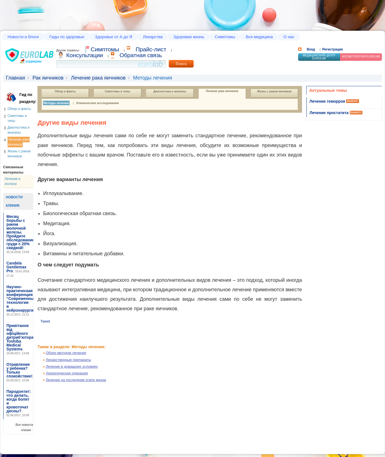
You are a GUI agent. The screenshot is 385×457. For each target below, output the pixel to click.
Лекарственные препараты (68, 360)
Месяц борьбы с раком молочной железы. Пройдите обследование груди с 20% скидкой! (20, 232)
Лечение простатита (329, 112)
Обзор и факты (19, 109)
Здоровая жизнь (188, 36)
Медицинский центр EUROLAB (319, 57)
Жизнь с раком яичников (274, 91)
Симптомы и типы (117, 91)
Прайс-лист (151, 49)
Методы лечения (56, 103)
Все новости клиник (24, 427)
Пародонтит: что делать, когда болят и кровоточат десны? (18, 401)
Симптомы (225, 36)
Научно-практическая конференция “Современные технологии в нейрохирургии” (22, 298)
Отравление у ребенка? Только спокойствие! (19, 370)
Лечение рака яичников (98, 78)
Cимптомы (105, 49)
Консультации (84, 55)
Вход (311, 49)
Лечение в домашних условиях (72, 366)
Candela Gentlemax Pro (16, 267)
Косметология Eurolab (361, 56)
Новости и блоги (23, 36)
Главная (15, 78)
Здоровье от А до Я (113, 36)
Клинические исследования (97, 103)
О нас (288, 36)
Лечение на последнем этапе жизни (76, 380)
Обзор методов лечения (66, 353)
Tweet (45, 321)
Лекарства (153, 36)
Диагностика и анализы (169, 91)
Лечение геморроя (327, 101)
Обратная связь (141, 55)
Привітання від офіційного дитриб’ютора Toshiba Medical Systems (20, 337)
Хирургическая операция (67, 373)
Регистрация (332, 49)
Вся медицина (259, 36)
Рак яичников (47, 78)
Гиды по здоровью (66, 36)
